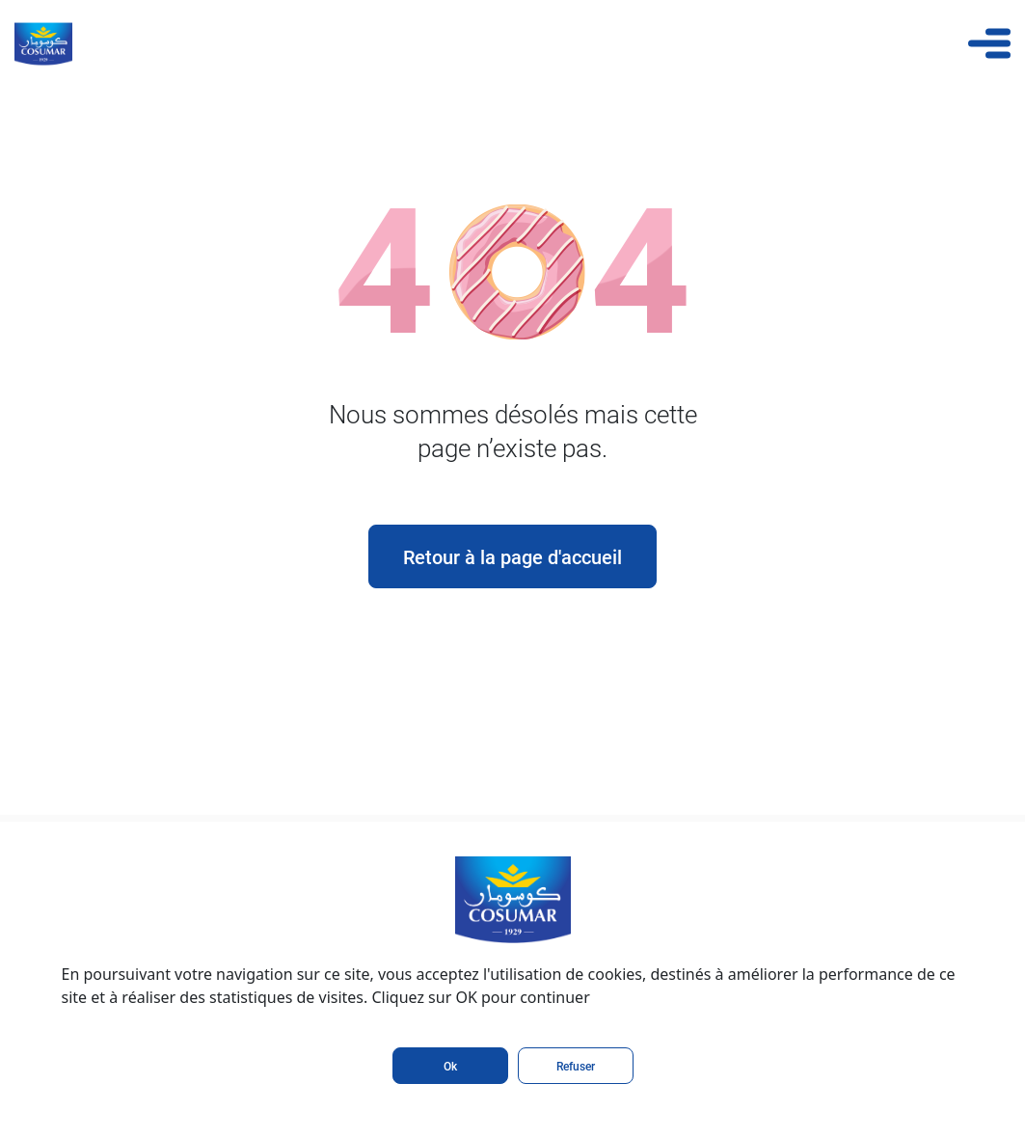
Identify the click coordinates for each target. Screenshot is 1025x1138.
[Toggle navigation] (989, 43)
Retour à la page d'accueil (512, 556)
